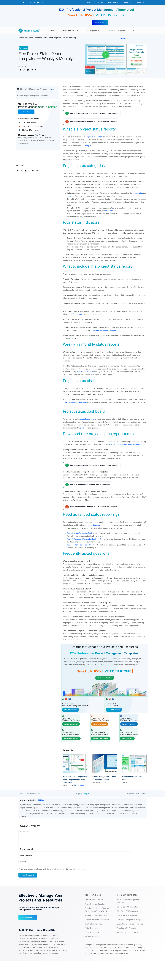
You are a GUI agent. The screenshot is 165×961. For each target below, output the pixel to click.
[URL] (76, 861)
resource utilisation (85, 372)
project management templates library (126, 444)
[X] (24, 69)
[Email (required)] (76, 855)
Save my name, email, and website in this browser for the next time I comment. (53, 869)
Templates (28, 38)
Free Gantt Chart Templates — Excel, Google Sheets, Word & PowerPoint (75, 779)
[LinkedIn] (28, 69)
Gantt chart (77, 314)
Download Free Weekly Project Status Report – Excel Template (94, 113)
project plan (138, 193)
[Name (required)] (76, 848)
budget (88, 146)
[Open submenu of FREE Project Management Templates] (58, 95)
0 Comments (79, 785)
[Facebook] (20, 69)
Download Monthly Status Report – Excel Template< (90, 484)
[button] (146, 30)
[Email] (39, 69)
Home (20, 38)
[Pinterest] (36, 69)
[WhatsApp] (32, 69)
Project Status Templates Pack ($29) (82, 533)
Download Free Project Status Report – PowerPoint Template (93, 121)
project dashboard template (74, 402)
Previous (123, 38)
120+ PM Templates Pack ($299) (80, 545)
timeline (70, 196)
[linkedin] (38, 2)
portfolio (84, 428)
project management (93, 137)
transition (109, 211)
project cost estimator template (104, 330)
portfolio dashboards (93, 525)
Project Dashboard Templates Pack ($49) (84, 539)
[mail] (41, 2)
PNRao (41, 800)
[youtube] (34, 2)
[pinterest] (30, 2)
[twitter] (27, 2)
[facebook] (23, 2)
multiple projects (87, 419)
